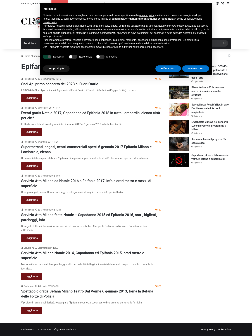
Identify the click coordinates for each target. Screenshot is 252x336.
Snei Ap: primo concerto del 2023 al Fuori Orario (59, 84)
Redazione (29, 79)
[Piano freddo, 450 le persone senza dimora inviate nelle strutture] (179, 92)
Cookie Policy (224, 329)
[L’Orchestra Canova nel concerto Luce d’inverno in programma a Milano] (179, 127)
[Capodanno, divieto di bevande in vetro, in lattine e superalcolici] (179, 160)
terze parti (98, 25)
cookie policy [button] (50, 22)
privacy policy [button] (146, 15)
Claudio (27, 248)
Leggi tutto (32, 98)
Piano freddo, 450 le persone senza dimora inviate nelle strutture (207, 91)
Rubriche (29, 43)
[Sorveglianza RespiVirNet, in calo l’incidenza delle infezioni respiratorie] (179, 109)
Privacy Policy (208, 329)
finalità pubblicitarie (63, 32)
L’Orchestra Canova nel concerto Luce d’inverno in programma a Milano (209, 125)
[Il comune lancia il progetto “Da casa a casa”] (179, 144)
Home (25, 56)
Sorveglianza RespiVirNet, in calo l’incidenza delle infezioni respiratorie (210, 108)
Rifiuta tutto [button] (168, 68)
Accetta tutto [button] (195, 68)
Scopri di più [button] (56, 68)
